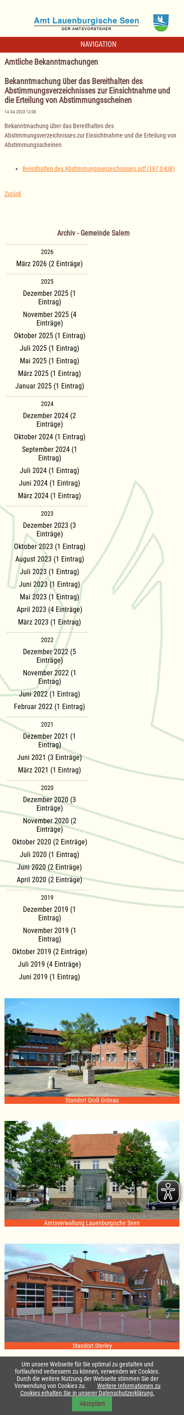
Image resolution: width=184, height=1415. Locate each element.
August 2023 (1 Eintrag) (49, 559)
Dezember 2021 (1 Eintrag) (49, 740)
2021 (47, 724)
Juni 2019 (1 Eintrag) (49, 977)
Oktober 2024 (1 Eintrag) (49, 437)
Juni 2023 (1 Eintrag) (49, 584)
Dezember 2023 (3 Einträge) (49, 529)
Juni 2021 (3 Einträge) (49, 757)
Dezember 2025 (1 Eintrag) (49, 297)
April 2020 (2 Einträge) (49, 879)
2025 (47, 281)
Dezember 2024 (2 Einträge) (49, 420)
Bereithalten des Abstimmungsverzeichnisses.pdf (98, 168)
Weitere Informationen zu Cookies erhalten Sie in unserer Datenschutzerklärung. (90, 1389)
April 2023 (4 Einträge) (49, 609)
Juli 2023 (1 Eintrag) (49, 571)
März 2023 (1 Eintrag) (49, 622)
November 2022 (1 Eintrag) (49, 677)
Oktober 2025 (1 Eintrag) (49, 335)
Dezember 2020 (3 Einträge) (49, 803)
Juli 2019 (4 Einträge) (49, 964)
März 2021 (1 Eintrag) (49, 770)
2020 (47, 787)
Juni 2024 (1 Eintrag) (49, 483)
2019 (47, 897)
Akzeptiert (92, 1403)
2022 (47, 639)
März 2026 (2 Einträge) (49, 263)
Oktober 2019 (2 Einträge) (49, 951)
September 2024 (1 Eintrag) (49, 453)
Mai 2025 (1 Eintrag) (49, 361)
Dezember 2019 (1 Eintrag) (49, 913)
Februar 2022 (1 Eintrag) (49, 706)
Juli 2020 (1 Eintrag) (49, 854)
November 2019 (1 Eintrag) (49, 934)
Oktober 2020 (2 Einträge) (49, 842)
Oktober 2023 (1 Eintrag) (49, 546)
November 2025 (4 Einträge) (49, 318)
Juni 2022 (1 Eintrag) (49, 694)
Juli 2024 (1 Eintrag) (49, 470)
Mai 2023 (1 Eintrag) (49, 597)
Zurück (12, 193)
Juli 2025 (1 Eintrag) (49, 348)
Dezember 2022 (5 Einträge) (49, 656)
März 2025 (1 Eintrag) (49, 373)
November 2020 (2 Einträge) (49, 825)
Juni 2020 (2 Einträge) (49, 867)
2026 (47, 251)
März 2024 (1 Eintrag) (49, 495)
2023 (47, 513)
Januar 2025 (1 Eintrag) (49, 386)
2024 (47, 403)
